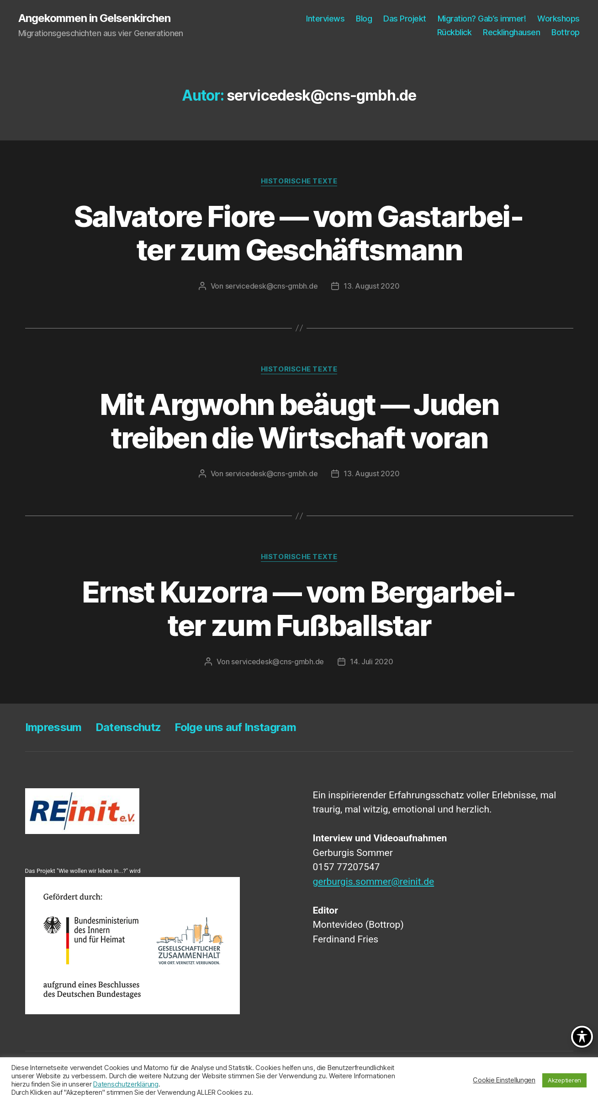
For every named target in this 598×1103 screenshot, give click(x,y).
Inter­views (325, 18)
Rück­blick (454, 32)
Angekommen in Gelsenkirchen (94, 18)
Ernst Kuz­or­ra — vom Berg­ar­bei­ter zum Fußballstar (299, 608)
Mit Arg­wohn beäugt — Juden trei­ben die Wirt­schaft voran (299, 421)
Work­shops (558, 18)
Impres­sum (53, 727)
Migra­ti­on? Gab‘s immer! (482, 18)
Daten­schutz (128, 727)
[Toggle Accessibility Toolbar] (582, 1037)
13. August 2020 (371, 286)
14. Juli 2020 (371, 661)
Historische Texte (299, 181)
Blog (364, 18)
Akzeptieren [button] (564, 1080)
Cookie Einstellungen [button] (504, 1080)
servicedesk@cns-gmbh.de (271, 286)
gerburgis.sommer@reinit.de (373, 881)
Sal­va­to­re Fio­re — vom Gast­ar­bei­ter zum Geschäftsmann (299, 233)
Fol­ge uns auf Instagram (235, 727)
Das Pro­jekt (404, 18)
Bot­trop (565, 32)
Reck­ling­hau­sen (511, 32)
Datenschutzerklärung (126, 1084)
